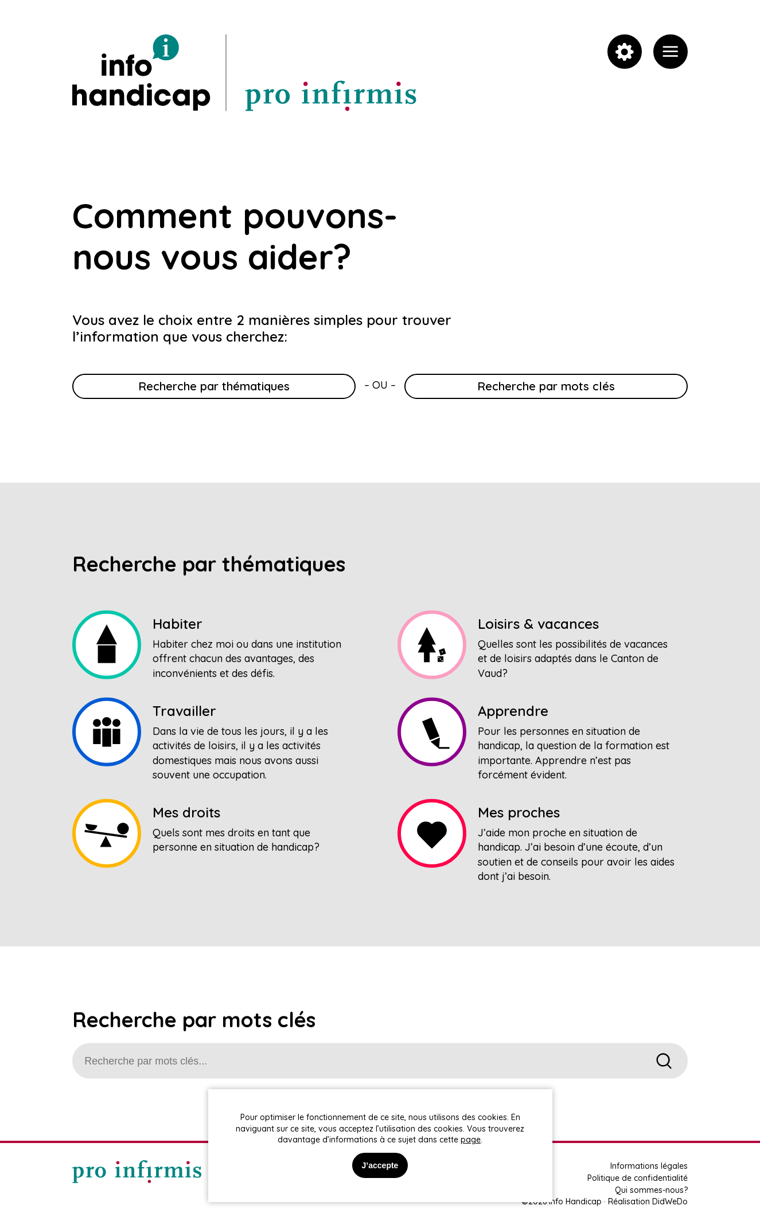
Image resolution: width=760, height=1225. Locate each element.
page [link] (471, 1139)
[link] (670, 51)
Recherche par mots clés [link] (546, 386)
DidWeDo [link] (670, 1201)
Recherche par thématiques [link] (214, 386)
